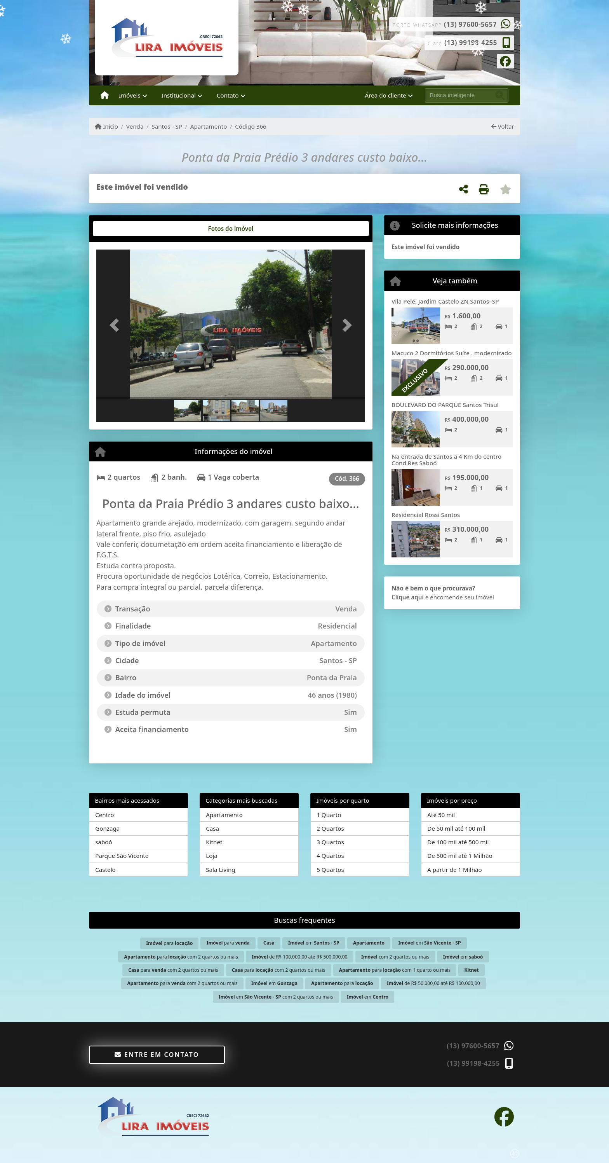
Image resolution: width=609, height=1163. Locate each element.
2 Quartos (330, 828)
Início (106, 126)
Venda (135, 126)
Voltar (502, 126)
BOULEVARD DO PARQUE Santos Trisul (445, 405)
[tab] (121, 228)
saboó (103, 842)
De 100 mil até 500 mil (458, 842)
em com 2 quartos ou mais (276, 997)
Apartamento (208, 126)
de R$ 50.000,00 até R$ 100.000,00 (433, 983)
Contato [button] (228, 95)
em (313, 942)
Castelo (105, 869)
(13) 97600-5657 (470, 24)
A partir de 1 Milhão (454, 869)
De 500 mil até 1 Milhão (459, 855)
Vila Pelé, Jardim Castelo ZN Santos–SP (445, 301)
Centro (104, 815)
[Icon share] (505, 61)
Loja (212, 855)
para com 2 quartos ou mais (181, 956)
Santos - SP (166, 126)
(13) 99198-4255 (470, 42)
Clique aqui (408, 597)
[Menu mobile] (105, 96)
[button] (116, 325)
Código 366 (250, 126)
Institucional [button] (179, 95)
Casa (212, 828)
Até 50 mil (441, 815)
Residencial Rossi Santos (426, 515)
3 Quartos (330, 842)
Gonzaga (107, 828)
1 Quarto (329, 815)
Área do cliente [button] (385, 95)
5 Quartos (330, 869)
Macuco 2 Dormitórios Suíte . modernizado (452, 353)
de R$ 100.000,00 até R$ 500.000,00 (299, 956)
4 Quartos (330, 855)
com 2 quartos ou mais (395, 956)
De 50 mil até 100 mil (456, 828)
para (169, 943)
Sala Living (220, 869)
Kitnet (214, 842)
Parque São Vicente (121, 855)
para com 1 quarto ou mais (395, 970)
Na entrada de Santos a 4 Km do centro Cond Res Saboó (446, 459)
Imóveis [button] (130, 95)
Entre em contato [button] (157, 1054)
